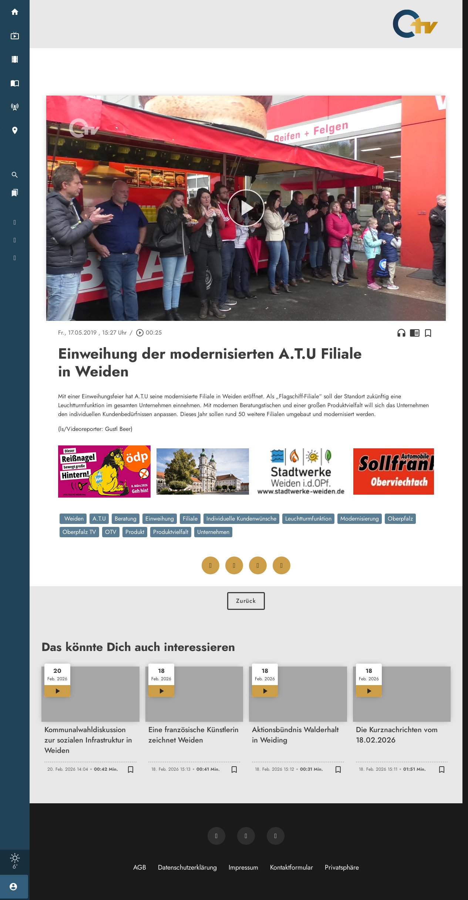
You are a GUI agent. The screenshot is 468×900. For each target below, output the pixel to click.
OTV (111, 532)
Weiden (73, 518)
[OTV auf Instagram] (275, 836)
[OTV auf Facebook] (246, 836)
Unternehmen (213, 532)
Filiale (190, 518)
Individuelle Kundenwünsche (241, 518)
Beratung (126, 518)
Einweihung (159, 518)
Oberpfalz (400, 518)
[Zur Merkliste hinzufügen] (428, 333)
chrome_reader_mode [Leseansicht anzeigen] (415, 333)
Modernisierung (359, 518)
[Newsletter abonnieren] (216, 836)
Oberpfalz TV (79, 532)
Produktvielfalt (170, 532)
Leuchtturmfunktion (308, 518)
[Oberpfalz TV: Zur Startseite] (415, 23)
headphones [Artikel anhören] (401, 333)
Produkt (134, 532)
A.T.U (99, 518)
